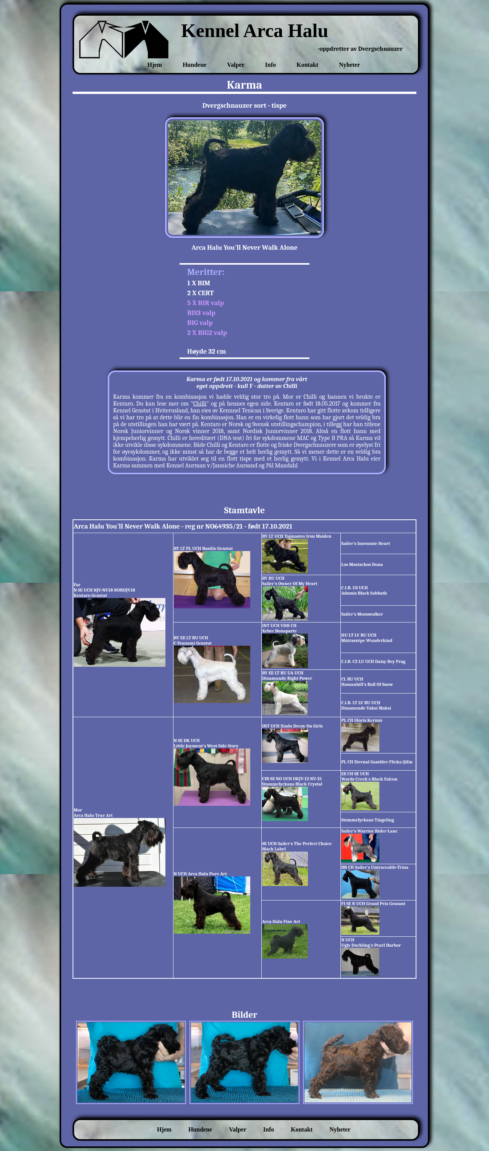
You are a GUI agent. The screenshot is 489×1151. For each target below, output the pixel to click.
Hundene (194, 64)
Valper (235, 64)
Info (270, 64)
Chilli (200, 403)
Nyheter (349, 64)
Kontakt (307, 64)
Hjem (154, 64)
